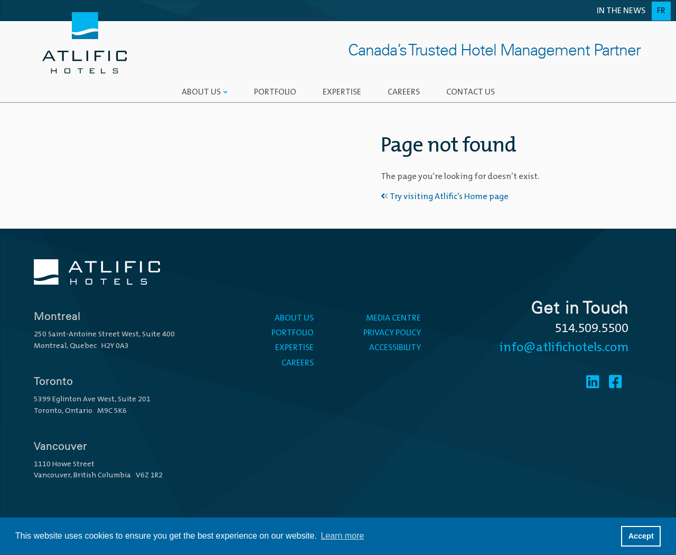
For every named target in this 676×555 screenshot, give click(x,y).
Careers (404, 92)
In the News (621, 11)
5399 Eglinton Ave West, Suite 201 (92, 399)
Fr (661, 11)
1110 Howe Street (64, 464)
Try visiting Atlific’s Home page (445, 197)
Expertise (342, 92)
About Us (201, 92)
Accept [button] (641, 536)
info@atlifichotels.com (564, 348)
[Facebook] (615, 383)
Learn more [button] (342, 535)
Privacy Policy (392, 333)
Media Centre (393, 318)
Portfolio (275, 92)
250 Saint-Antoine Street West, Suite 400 (104, 334)
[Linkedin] (592, 383)
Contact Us (470, 92)
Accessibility (395, 348)
